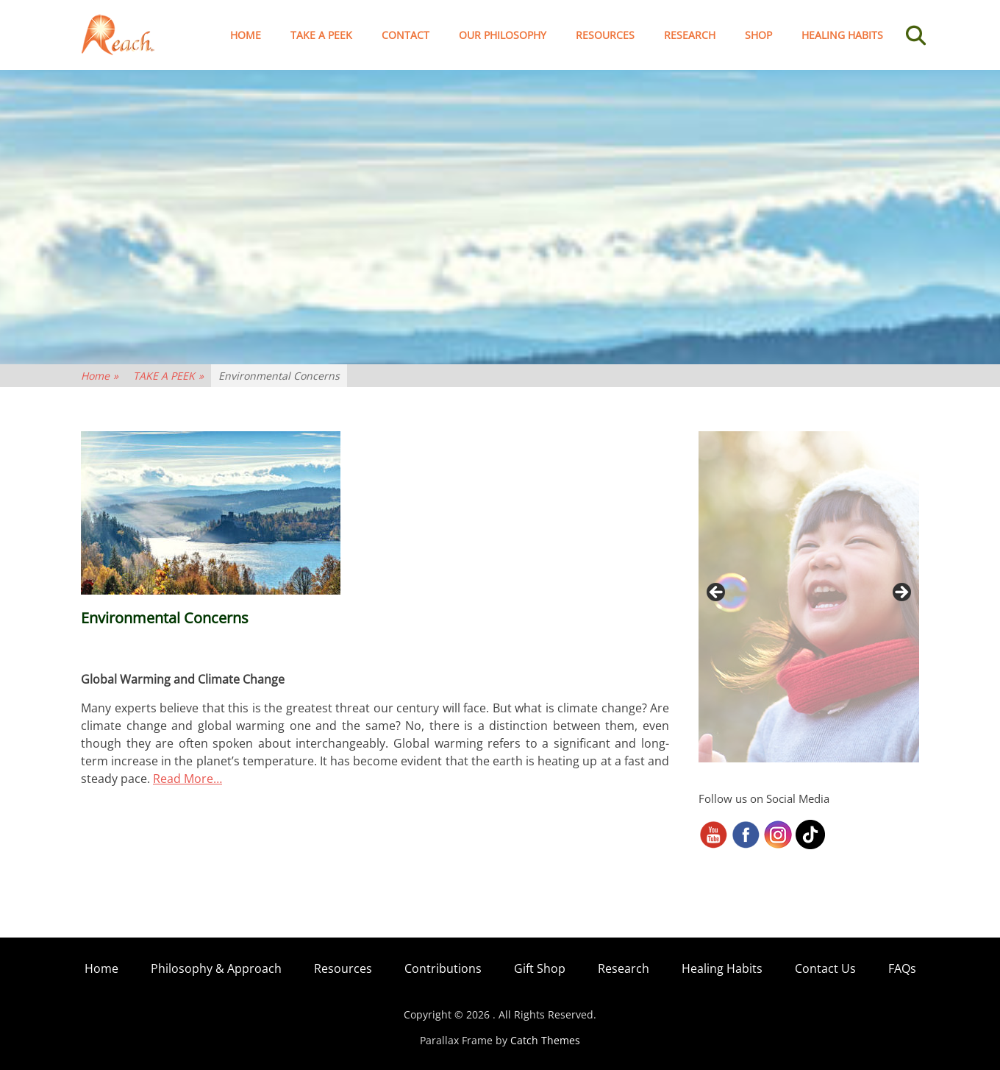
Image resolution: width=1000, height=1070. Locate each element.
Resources (605, 35)
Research (689, 35)
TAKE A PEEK (321, 35)
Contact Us (825, 968)
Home (245, 35)
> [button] (901, 593)
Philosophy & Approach (216, 968)
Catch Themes (545, 1040)
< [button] (717, 593)
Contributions (443, 968)
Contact (405, 35)
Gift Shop (539, 968)
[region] (809, 596)
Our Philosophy (502, 35)
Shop (758, 35)
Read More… (187, 778)
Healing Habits (842, 35)
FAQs (902, 968)
